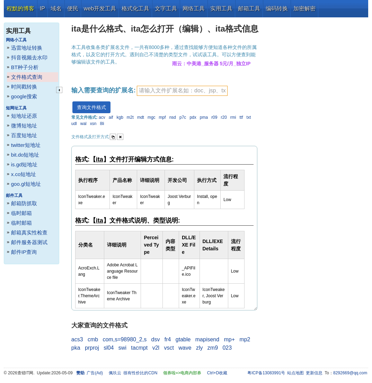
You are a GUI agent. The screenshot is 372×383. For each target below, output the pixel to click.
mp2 (244, 339)
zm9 (212, 348)
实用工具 (221, 8)
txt (249, 117)
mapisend (207, 339)
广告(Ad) (95, 372)
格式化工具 (135, 8)
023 (227, 348)
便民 (72, 8)
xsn (93, 123)
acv (102, 117)
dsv (155, 339)
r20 (224, 117)
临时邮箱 (21, 213)
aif (111, 117)
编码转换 (277, 8)
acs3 (77, 339)
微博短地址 (24, 125)
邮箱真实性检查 (29, 232)
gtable (183, 339)
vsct (169, 348)
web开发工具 (100, 8)
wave (184, 348)
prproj (92, 348)
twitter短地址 (26, 145)
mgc (152, 117)
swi (122, 348)
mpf (162, 117)
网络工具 (194, 8)
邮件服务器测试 (29, 242)
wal (83, 123)
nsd (172, 117)
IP (42, 8)
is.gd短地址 (24, 164)
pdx (192, 117)
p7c (182, 117)
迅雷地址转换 (26, 48)
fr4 (168, 339)
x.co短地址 (23, 174)
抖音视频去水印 (29, 57)
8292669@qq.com (350, 372)
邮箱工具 (249, 8)
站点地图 (295, 372)
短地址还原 (24, 116)
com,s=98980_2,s (125, 339)
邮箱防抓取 (24, 203)
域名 (56, 8)
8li (102, 123)
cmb (93, 339)
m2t (130, 117)
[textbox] (182, 91)
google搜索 (24, 96)
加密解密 (304, 8)
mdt (140, 117)
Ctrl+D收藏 (217, 372)
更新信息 (314, 372)
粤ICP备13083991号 (266, 372)
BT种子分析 (24, 67)
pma (204, 117)
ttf (241, 117)
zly (199, 348)
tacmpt (139, 348)
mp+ (229, 339)
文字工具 (166, 8)
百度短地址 (24, 135)
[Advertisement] (315, 121)
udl (74, 123)
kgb (119, 117)
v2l (155, 348)
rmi (233, 117)
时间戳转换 (24, 87)
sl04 (109, 348)
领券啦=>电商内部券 (182, 372)
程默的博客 (20, 8)
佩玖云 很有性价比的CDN (133, 372)
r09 (214, 117)
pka (75, 348)
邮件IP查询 (24, 252)
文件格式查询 (26, 77)
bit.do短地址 (25, 155)
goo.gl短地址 (26, 184)
